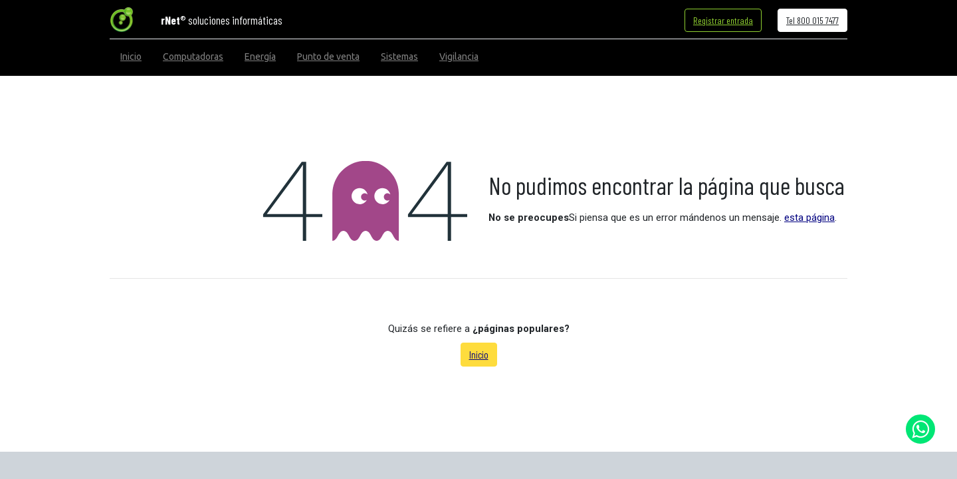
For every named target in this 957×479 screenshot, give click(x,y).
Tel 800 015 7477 (812, 20)
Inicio (478, 355)
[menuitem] (131, 57)
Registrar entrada (723, 20)
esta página (809, 218)
